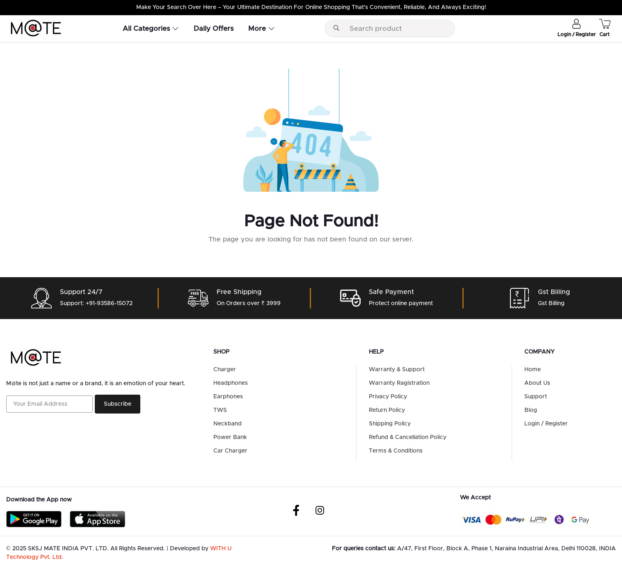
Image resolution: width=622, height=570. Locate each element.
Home (532, 369)
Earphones (228, 397)
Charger (224, 369)
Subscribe (117, 404)
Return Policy (387, 410)
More (261, 28)
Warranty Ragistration (399, 383)
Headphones (230, 383)
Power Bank (230, 437)
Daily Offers (213, 28)
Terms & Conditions (396, 451)
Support (535, 397)
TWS (220, 410)
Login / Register (546, 424)
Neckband (227, 424)
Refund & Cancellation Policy (407, 437)
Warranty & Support (397, 369)
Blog (530, 410)
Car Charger (230, 451)
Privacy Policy (388, 397)
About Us (537, 383)
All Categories (151, 28)
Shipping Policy (390, 424)
